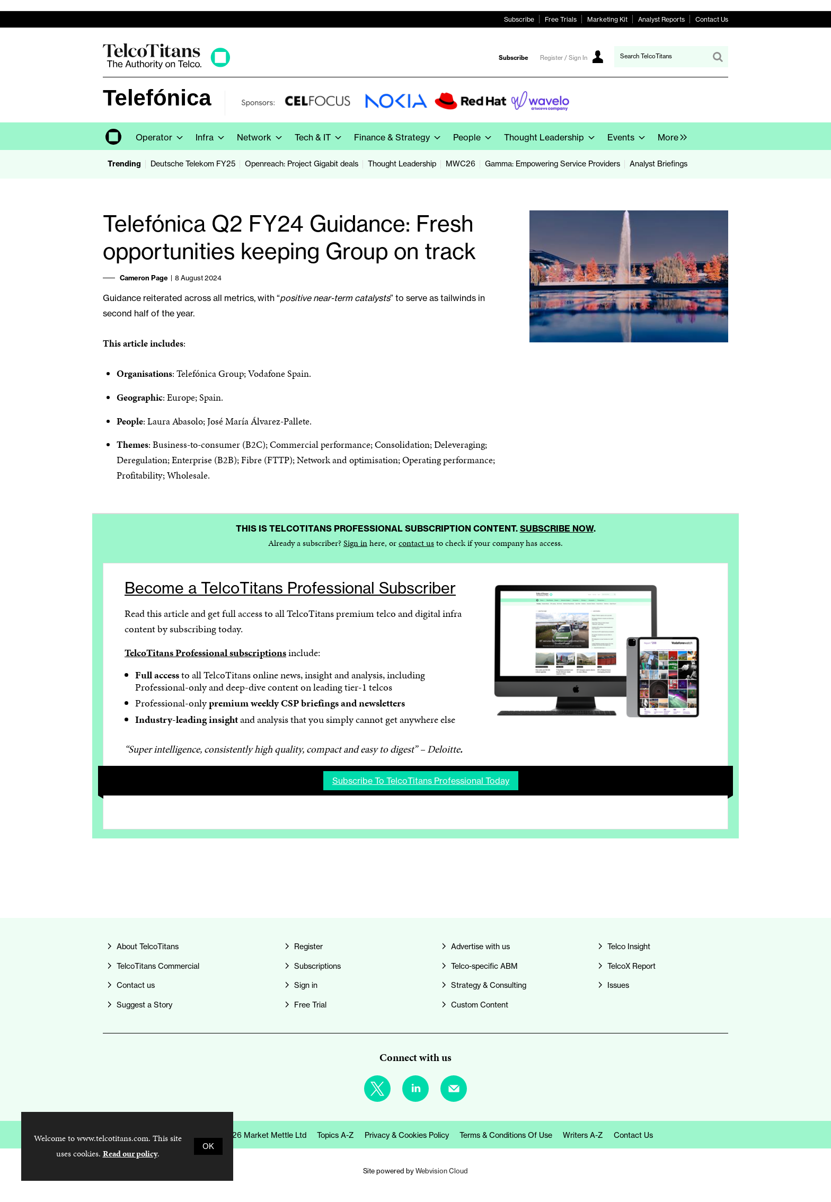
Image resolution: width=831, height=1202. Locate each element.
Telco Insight (628, 946)
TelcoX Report (631, 966)
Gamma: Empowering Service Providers (552, 164)
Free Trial (310, 1005)
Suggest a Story (144, 1005)
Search (717, 56)
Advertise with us (480, 946)
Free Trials (561, 19)
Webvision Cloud (441, 1170)
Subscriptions (317, 966)
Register (308, 946)
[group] (669, 136)
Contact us (136, 985)
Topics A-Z (335, 1135)
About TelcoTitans (148, 946)
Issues (618, 985)
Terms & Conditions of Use (505, 1135)
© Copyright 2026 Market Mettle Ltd (242, 1135)
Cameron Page (144, 277)
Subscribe (519, 19)
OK (208, 1146)
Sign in (355, 543)
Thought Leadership (402, 164)
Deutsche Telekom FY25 (193, 164)
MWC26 (460, 164)
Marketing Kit (607, 19)
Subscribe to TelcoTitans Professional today (420, 780)
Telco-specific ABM (484, 966)
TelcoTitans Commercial (158, 966)
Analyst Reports (661, 19)
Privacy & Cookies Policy (407, 1135)
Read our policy (130, 1153)
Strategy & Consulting (488, 985)
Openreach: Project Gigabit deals (301, 164)
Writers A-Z (583, 1135)
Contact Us (711, 19)
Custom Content (479, 1005)
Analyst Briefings (658, 164)
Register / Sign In (563, 57)
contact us (416, 543)
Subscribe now (557, 528)
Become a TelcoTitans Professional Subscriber (290, 588)
